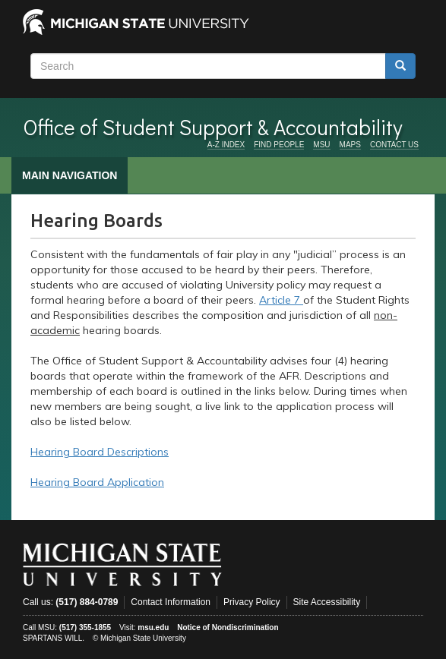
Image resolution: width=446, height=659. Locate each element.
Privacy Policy (251, 602)
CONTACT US (394, 144)
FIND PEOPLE (279, 144)
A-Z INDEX (226, 144)
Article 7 (281, 300)
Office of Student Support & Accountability (213, 126)
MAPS (350, 144)
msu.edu (153, 627)
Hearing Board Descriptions (99, 452)
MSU (321, 144)
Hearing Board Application (97, 482)
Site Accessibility (327, 602)
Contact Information (170, 602)
